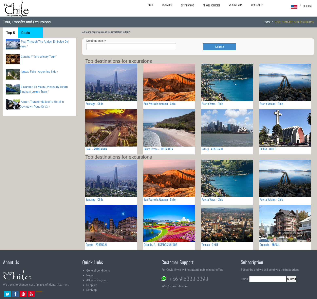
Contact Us (257, 5)
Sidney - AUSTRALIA (212, 149)
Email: (263, 279)
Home (267, 22)
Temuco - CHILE (210, 244)
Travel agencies (211, 5)
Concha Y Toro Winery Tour (38, 56)
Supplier (91, 285)
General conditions (98, 270)
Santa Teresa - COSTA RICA (158, 149)
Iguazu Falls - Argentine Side (38, 71)
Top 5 (10, 33)
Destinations (187, 5)
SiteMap (91, 290)
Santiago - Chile (94, 103)
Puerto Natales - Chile (271, 103)
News (89, 275)
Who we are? (235, 5)
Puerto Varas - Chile (212, 103)
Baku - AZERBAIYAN (96, 149)
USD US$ (307, 6)
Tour (150, 5)
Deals (25, 33)
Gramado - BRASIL (270, 244)
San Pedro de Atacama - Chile (159, 103)
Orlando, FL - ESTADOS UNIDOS (160, 244)
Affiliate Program (97, 280)
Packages (167, 5)
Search (219, 46)
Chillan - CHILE (268, 149)
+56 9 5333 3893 (188, 279)
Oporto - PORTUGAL (96, 244)
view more (63, 284)
